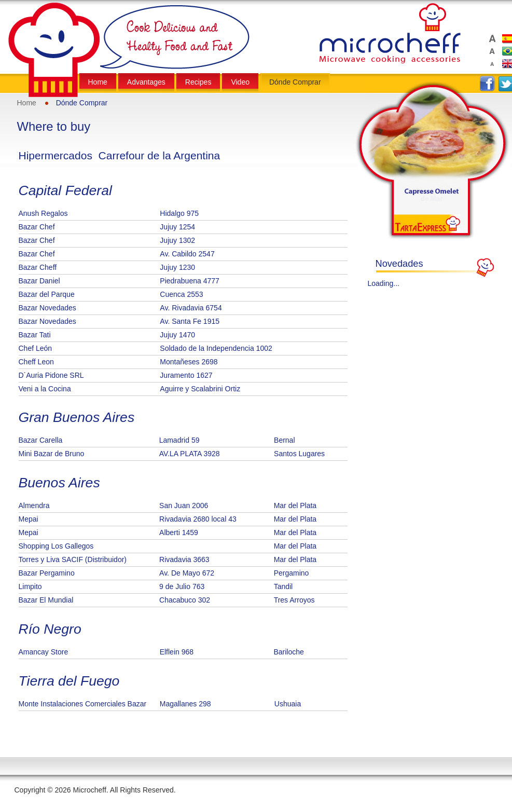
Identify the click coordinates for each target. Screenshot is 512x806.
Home (26, 103)
